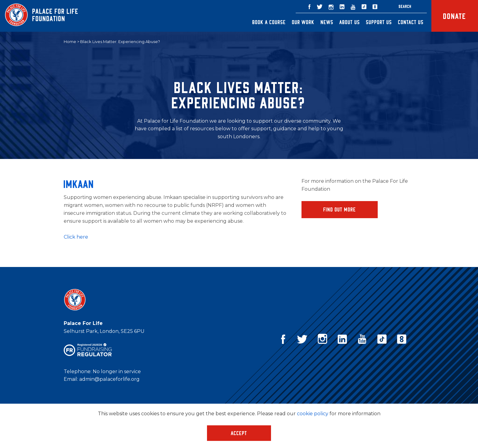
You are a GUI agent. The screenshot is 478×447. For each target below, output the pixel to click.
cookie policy (312, 413)
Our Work (303, 22)
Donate (454, 16)
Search (405, 6)
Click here (76, 237)
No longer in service (117, 371)
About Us (350, 22)
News (327, 22)
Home (70, 41)
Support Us (379, 22)
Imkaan (79, 183)
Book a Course (269, 22)
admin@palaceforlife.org (109, 379)
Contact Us (411, 22)
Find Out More (339, 209)
